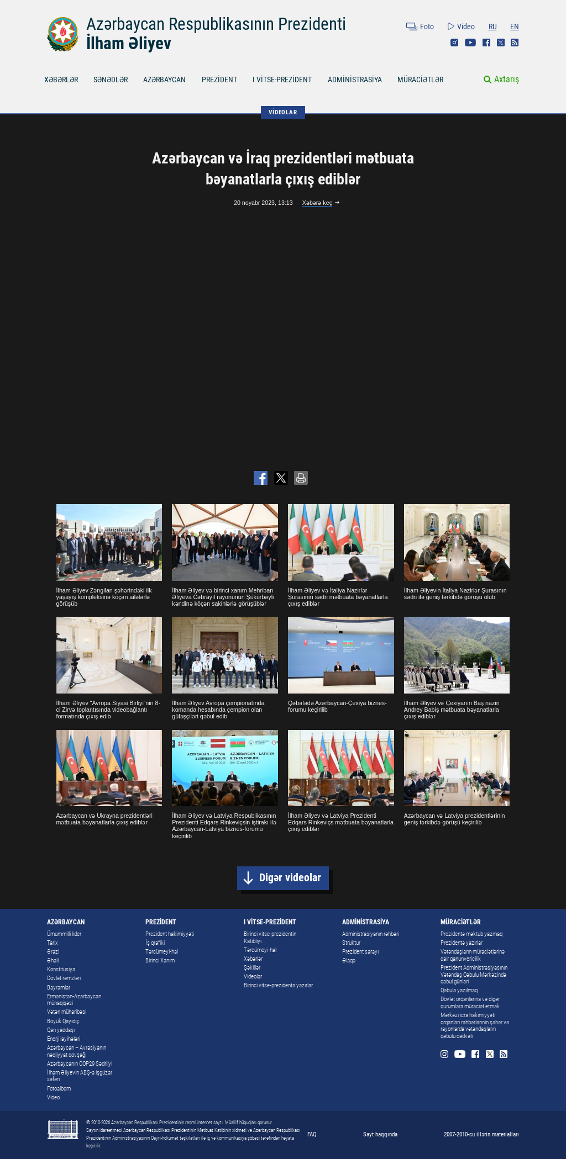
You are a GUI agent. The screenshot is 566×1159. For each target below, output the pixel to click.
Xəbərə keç (317, 202)
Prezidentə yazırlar (462, 942)
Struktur (351, 942)
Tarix (52, 942)
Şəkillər (252, 967)
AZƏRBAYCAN (164, 79)
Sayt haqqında (380, 1134)
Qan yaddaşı (61, 1030)
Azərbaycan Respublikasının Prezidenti (216, 24)
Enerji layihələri (63, 1038)
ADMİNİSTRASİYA (355, 79)
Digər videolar (290, 877)
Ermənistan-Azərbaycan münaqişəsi (74, 1000)
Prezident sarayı (360, 951)
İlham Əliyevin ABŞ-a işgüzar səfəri (79, 1076)
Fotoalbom (59, 1088)
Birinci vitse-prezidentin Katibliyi (270, 937)
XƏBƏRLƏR (61, 79)
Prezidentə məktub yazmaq (471, 934)
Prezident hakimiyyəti (169, 934)
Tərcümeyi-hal (161, 951)
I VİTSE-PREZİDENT (282, 79)
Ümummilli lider (64, 934)
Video (466, 26)
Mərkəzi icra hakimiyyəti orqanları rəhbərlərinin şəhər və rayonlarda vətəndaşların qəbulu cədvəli (475, 1026)
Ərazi (53, 951)
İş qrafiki (155, 942)
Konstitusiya (61, 969)
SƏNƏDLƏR (110, 79)
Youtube (470, 42)
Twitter (501, 42)
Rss (514, 42)
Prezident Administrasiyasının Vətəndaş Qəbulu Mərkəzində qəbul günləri (474, 974)
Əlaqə (348, 960)
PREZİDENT (219, 79)
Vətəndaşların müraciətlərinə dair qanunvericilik (473, 955)
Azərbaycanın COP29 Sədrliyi (79, 1063)
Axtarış (506, 79)
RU (493, 26)
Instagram (454, 42)
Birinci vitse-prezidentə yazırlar (278, 985)
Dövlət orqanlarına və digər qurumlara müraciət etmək (470, 1003)
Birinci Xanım (160, 960)
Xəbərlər (253, 958)
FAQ (312, 1134)
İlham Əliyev (128, 43)
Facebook (486, 42)
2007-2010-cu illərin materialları (481, 1134)
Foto (427, 26)
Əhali (53, 960)
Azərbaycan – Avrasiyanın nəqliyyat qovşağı (76, 1051)
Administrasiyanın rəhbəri (370, 934)
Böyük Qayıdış (63, 1021)
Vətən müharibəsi (66, 1011)
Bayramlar (58, 987)
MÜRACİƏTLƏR (420, 79)
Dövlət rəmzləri (64, 978)
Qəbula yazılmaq (459, 990)
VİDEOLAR (283, 112)
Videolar (253, 976)
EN (514, 26)
